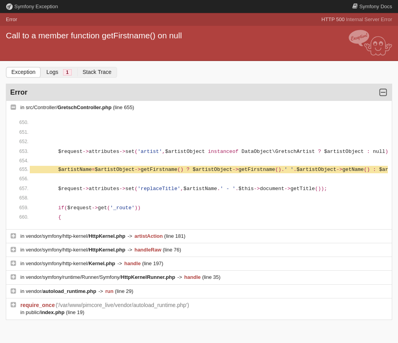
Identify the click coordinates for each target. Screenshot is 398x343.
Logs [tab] (58, 72)
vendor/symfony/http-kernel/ (76, 236)
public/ (46, 312)
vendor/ (62, 291)
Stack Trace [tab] (97, 72)
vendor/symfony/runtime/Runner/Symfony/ (101, 277)
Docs (372, 6)
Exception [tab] (23, 72)
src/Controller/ (69, 107)
